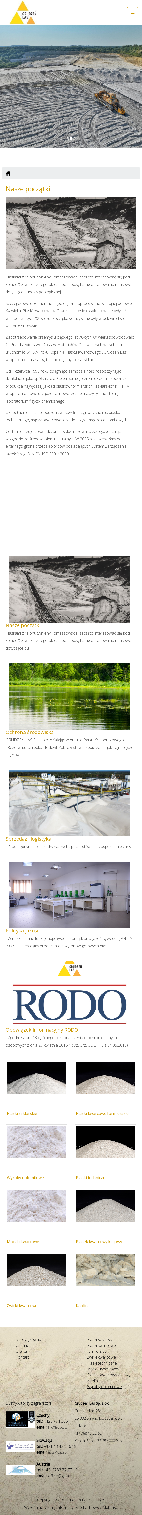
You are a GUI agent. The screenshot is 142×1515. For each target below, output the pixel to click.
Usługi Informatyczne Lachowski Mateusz (81, 1507)
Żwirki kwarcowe (22, 1305)
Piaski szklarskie (22, 1113)
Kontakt (22, 1357)
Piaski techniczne (91, 1177)
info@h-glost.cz (57, 1427)
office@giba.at (60, 1476)
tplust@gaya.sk (57, 1452)
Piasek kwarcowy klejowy (99, 1241)
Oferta (21, 1351)
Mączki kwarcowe (23, 1241)
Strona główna (28, 1339)
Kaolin (82, 1305)
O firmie (22, 1345)
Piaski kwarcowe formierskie (102, 1113)
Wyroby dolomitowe (25, 1177)
